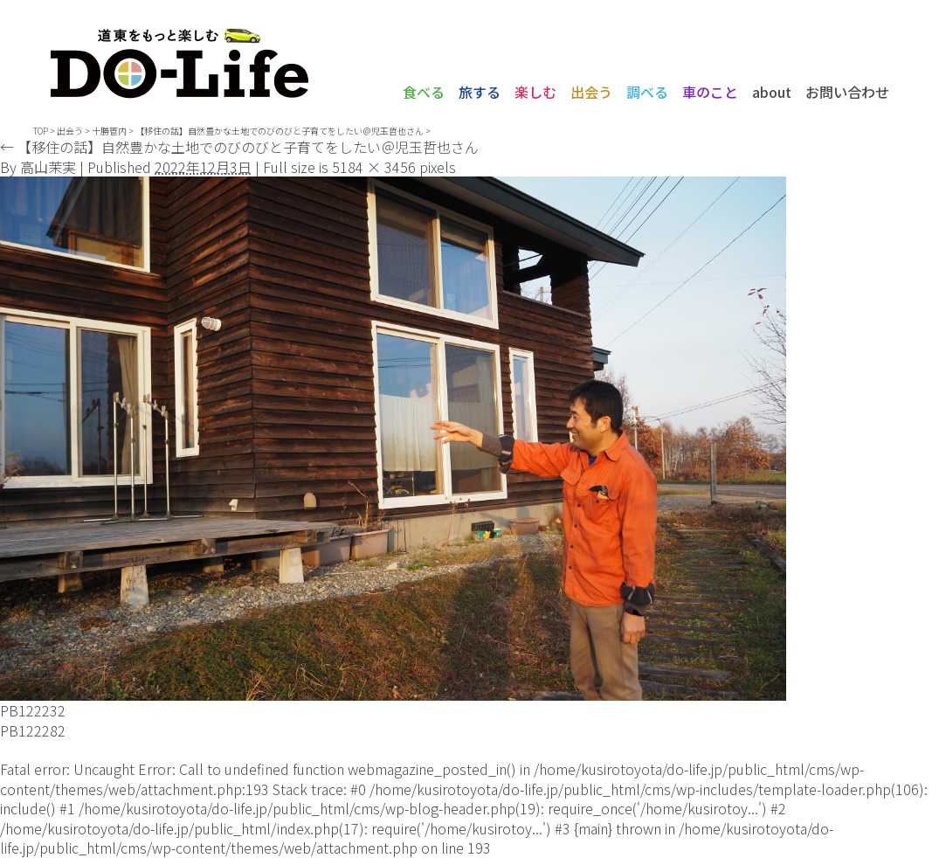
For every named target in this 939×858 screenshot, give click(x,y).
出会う (591, 92)
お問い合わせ (847, 92)
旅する (480, 92)
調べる (647, 92)
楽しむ (535, 92)
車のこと (710, 92)
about (771, 92)
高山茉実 (48, 166)
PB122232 (33, 710)
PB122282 (33, 730)
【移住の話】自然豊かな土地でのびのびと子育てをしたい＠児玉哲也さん (239, 146)
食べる (424, 92)
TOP (40, 130)
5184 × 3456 (374, 166)
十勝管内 (109, 130)
